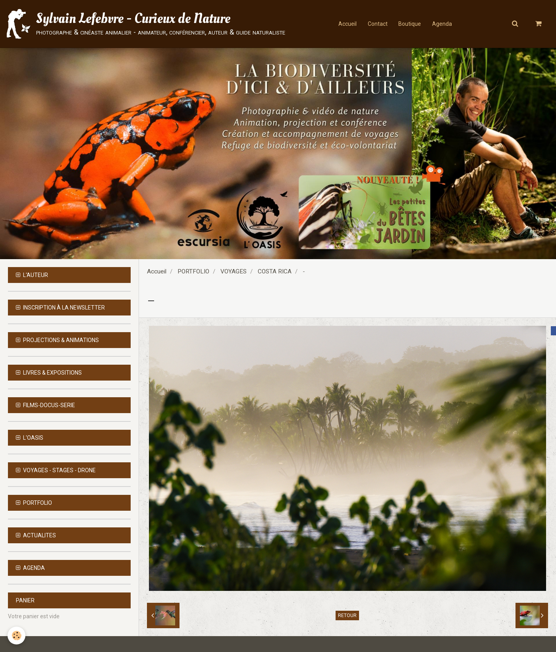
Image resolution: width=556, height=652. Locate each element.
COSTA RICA (275, 271)
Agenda (443, 24)
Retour (347, 615)
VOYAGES (233, 271)
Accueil (346, 24)
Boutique (410, 24)
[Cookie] (17, 635)
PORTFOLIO (193, 271)
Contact (377, 24)
